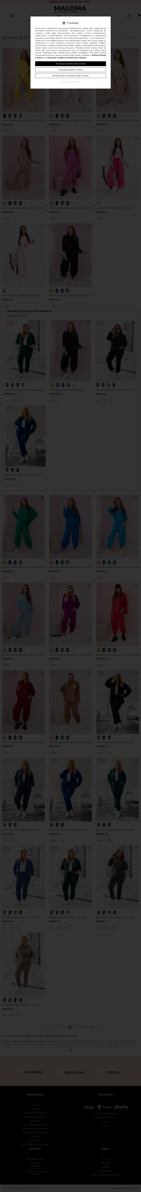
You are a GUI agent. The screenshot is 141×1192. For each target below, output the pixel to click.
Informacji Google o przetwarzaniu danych (66, 58)
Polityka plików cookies (71, 82)
